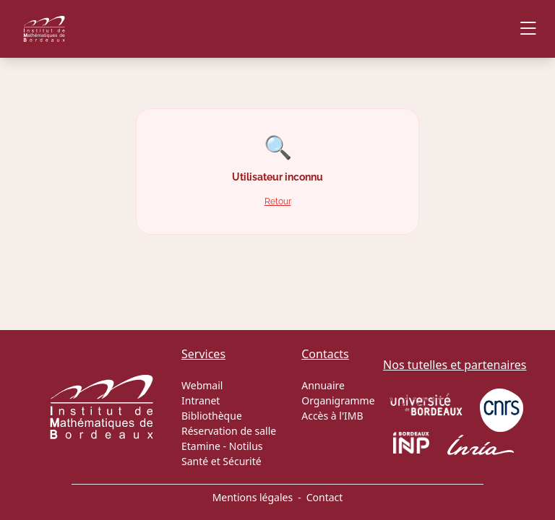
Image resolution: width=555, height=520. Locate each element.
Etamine (200, 446)
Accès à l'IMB (332, 415)
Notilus (246, 446)
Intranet (200, 400)
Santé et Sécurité (221, 461)
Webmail (202, 385)
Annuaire (323, 385)
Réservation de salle (228, 431)
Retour (277, 201)
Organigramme (337, 400)
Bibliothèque (211, 415)
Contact (324, 497)
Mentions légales (252, 497)
